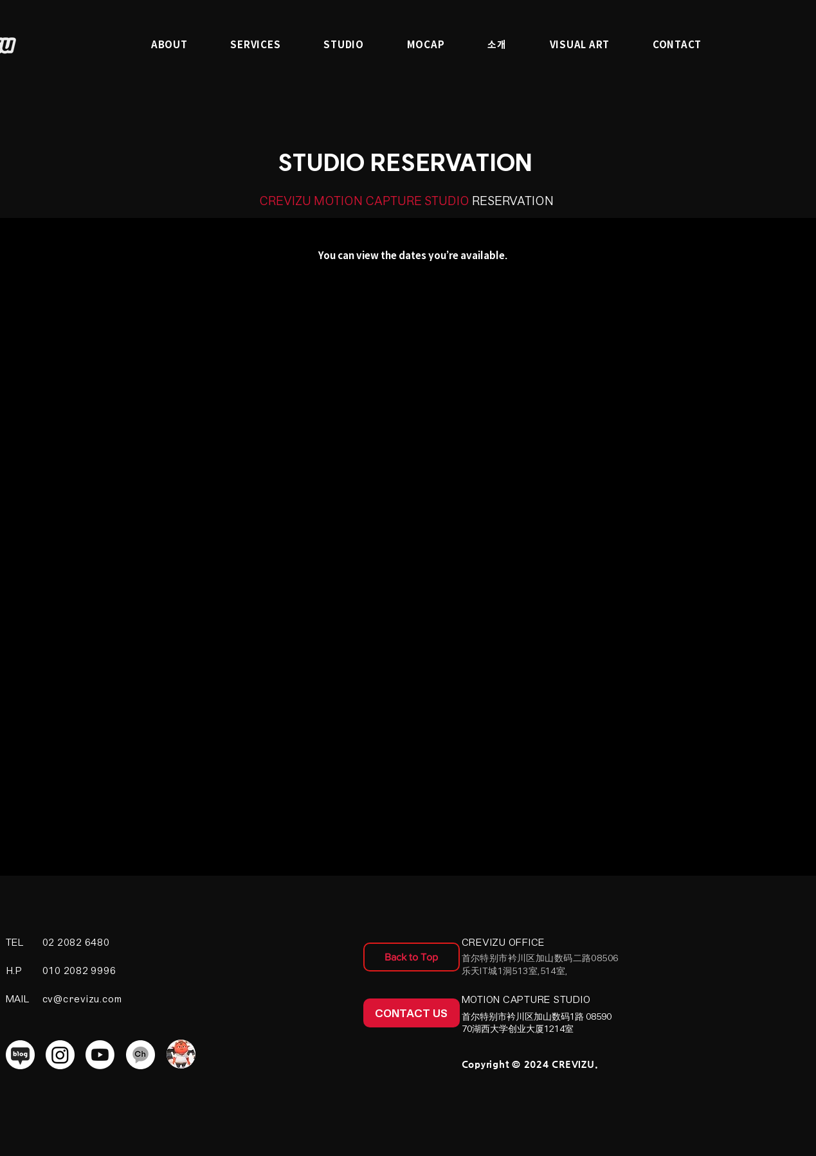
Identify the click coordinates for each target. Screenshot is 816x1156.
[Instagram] (60, 1054)
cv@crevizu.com (82, 999)
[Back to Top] (411, 957)
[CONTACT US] (411, 1012)
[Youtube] (100, 1054)
